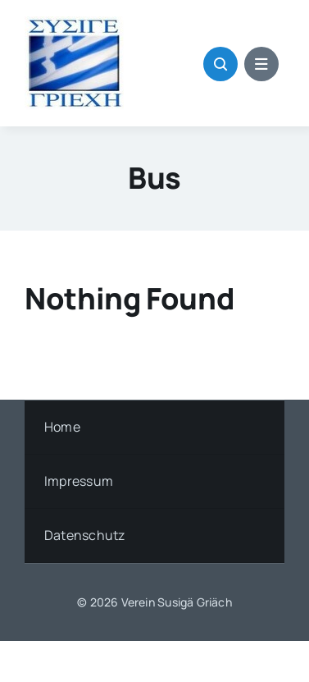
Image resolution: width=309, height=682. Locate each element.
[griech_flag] (74, 23)
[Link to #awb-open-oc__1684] (261, 64)
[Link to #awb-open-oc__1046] (220, 64)
